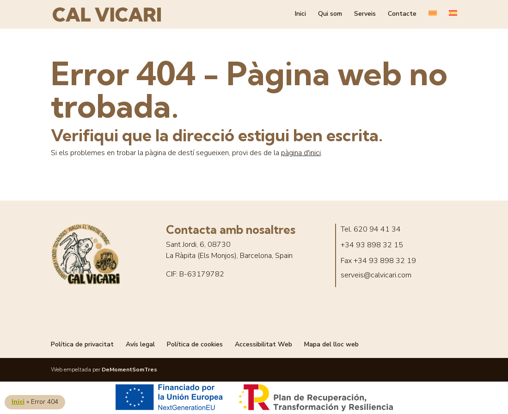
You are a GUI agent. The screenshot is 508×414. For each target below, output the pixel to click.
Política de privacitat (82, 344)
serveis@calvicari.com (376, 275)
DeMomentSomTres (129, 369)
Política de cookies (195, 344)
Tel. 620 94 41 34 (371, 229)
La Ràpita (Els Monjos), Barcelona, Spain (229, 256)
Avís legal (140, 344)
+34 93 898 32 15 (372, 245)
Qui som (330, 15)
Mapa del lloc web (331, 344)
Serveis (365, 15)
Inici (300, 15)
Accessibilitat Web (263, 344)
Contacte (402, 15)
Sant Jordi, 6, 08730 (198, 245)
